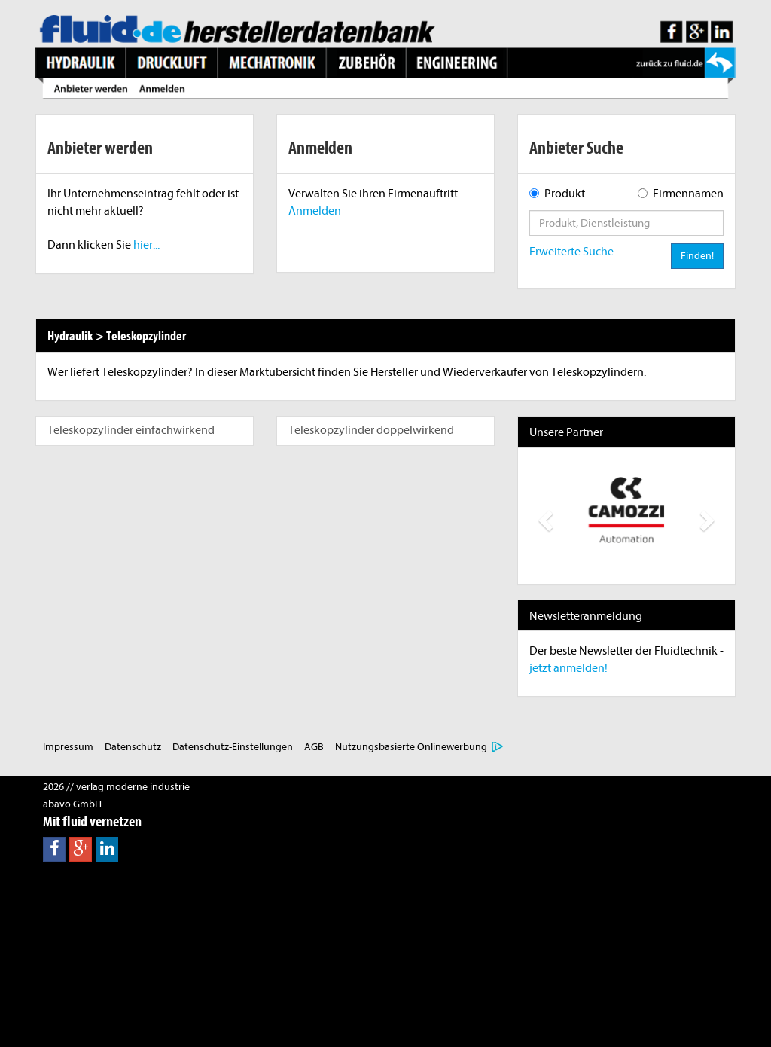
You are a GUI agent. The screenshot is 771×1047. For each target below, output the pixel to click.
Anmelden (314, 211)
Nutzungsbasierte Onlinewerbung (411, 746)
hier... (146, 245)
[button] (544, 515)
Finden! (697, 255)
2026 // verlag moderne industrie (116, 786)
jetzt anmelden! (568, 668)
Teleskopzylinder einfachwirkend (131, 430)
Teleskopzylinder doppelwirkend (371, 430)
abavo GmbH (72, 804)
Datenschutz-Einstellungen (232, 746)
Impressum (68, 746)
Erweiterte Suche (571, 251)
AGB (314, 746)
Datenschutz (133, 746)
